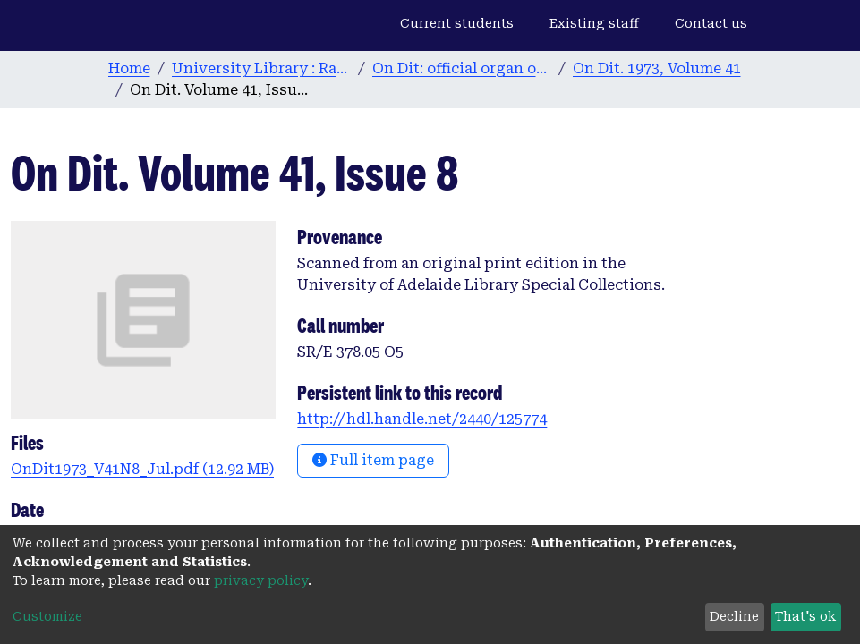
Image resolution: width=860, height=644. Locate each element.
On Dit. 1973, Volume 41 (657, 68)
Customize (47, 616)
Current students (457, 23)
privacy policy (261, 580)
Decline (734, 616)
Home (129, 68)
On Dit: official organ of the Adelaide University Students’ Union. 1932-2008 (461, 68)
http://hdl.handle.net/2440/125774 (422, 419)
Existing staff (594, 23)
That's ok (805, 616)
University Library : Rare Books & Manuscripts (261, 68)
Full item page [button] (373, 460)
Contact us (711, 23)
